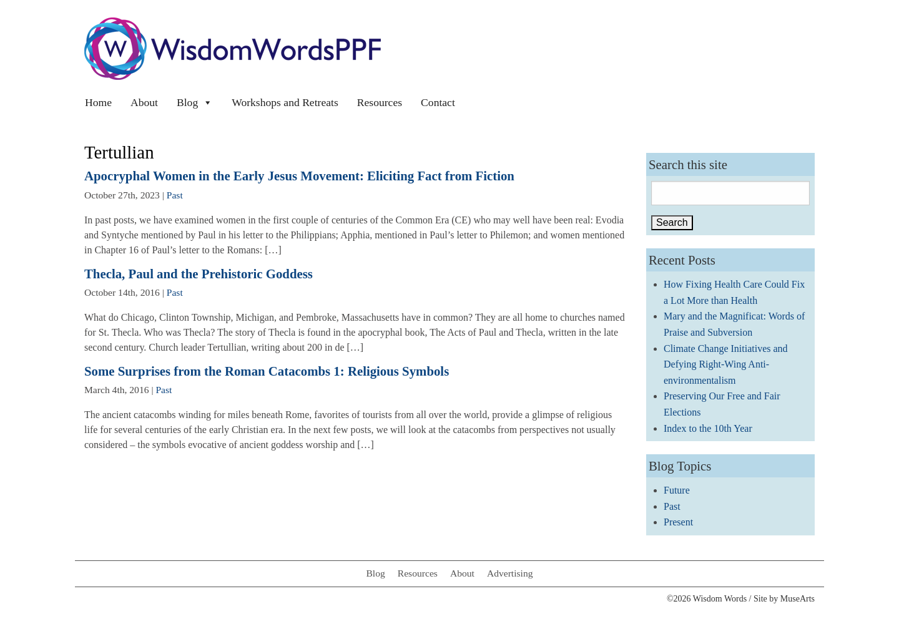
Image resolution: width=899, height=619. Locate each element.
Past (175, 195)
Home (98, 102)
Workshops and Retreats (285, 102)
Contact (438, 102)
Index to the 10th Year (708, 428)
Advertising (510, 573)
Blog (195, 102)
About (144, 102)
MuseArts (797, 598)
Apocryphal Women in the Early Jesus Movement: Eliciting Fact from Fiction (299, 175)
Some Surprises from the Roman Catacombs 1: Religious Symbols (266, 371)
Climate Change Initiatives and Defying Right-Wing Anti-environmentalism (726, 364)
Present (678, 522)
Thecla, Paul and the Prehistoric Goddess (198, 273)
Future (677, 490)
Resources (379, 102)
